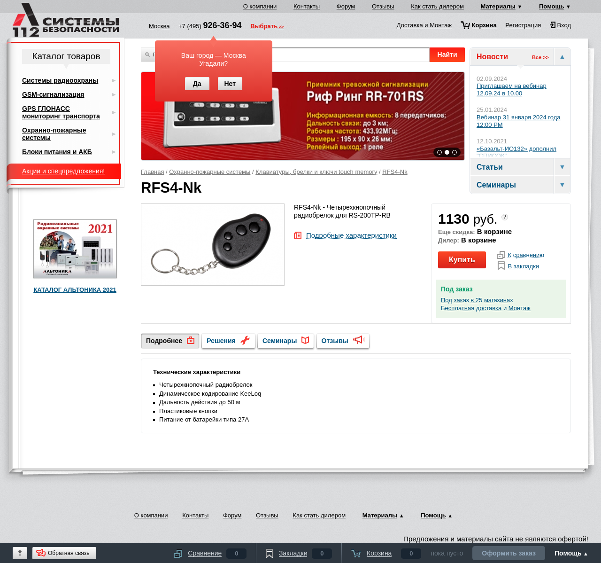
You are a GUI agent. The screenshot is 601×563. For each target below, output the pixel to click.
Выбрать (263, 26)
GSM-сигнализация (53, 94)
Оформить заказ (509, 553)
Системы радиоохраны (60, 80)
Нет (230, 83)
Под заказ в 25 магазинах (477, 300)
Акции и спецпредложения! (63, 171)
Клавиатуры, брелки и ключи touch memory (316, 171)
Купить (462, 260)
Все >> (540, 57)
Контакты (306, 6)
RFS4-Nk (394, 171)
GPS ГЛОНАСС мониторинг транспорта (61, 112)
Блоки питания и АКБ (57, 152)
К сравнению (526, 255)
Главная (152, 171)
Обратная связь (68, 553)
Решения (221, 340)
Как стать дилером (437, 6)
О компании (260, 6)
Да (197, 83)
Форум (346, 6)
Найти (447, 54)
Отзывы (383, 6)
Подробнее (164, 340)
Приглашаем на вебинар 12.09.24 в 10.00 (512, 89)
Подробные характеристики (351, 236)
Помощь (551, 6)
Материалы (498, 6)
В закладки (523, 266)
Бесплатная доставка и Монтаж (486, 308)
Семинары (279, 340)
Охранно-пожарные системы (209, 171)
